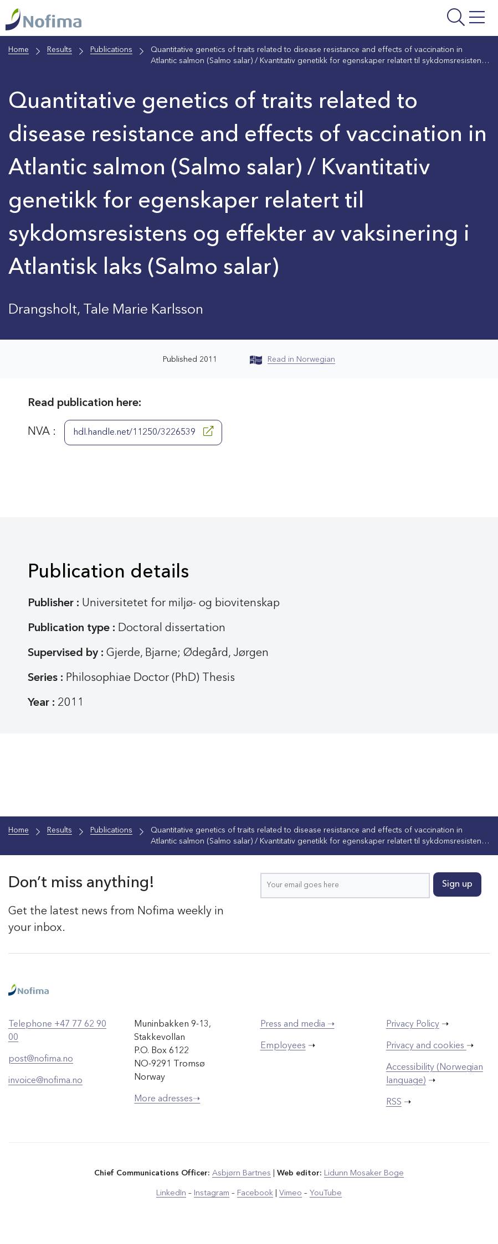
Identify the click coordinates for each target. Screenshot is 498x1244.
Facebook (255, 1194)
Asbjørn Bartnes (242, 1174)
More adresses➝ (167, 1099)
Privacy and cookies (426, 1046)
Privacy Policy (412, 1025)
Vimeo (290, 1194)
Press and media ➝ (297, 1025)
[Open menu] (407, 21)
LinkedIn (172, 1194)
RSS (394, 1103)
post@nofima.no (40, 1059)
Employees (283, 1046)
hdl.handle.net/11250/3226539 (143, 432)
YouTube (324, 1194)
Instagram (212, 1194)
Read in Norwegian (292, 360)
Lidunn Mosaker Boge (363, 1174)
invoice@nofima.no (45, 1081)
